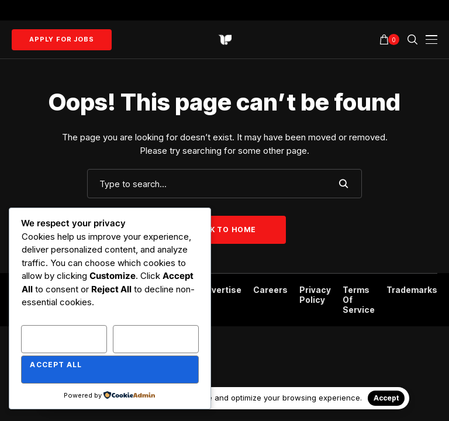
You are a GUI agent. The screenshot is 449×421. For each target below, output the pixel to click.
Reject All (147, 334)
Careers (270, 290)
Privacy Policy (315, 295)
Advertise (221, 290)
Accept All (56, 364)
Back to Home (224, 229)
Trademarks (411, 290)
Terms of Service (359, 300)
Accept (386, 398)
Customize (55, 334)
